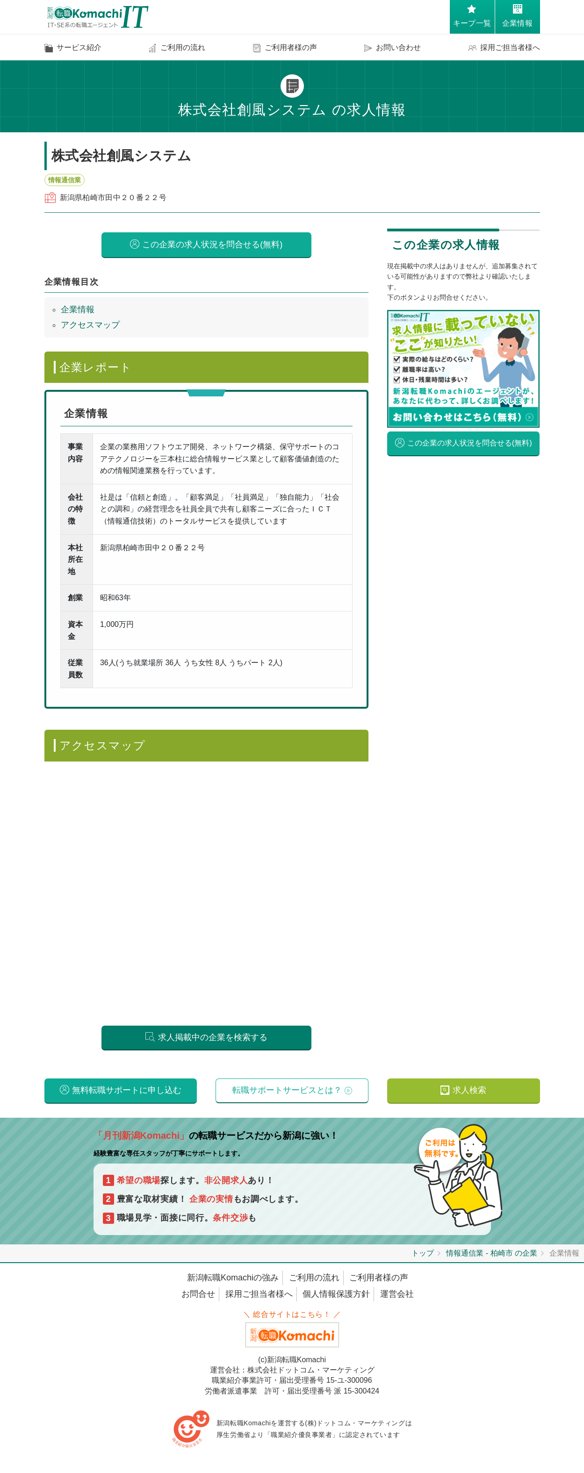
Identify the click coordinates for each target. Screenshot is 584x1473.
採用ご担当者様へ (259, 1296)
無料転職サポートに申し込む (126, 1091)
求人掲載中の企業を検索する (212, 1037)
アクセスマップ (90, 325)
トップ (422, 1255)
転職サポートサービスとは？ (287, 1091)
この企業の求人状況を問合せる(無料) (212, 244)
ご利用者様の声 (378, 1279)
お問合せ (198, 1296)
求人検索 (469, 1091)
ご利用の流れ (314, 1279)
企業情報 (77, 309)
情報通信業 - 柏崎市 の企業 (491, 1255)
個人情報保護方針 (336, 1296)
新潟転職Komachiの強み (233, 1279)
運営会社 (397, 1296)
